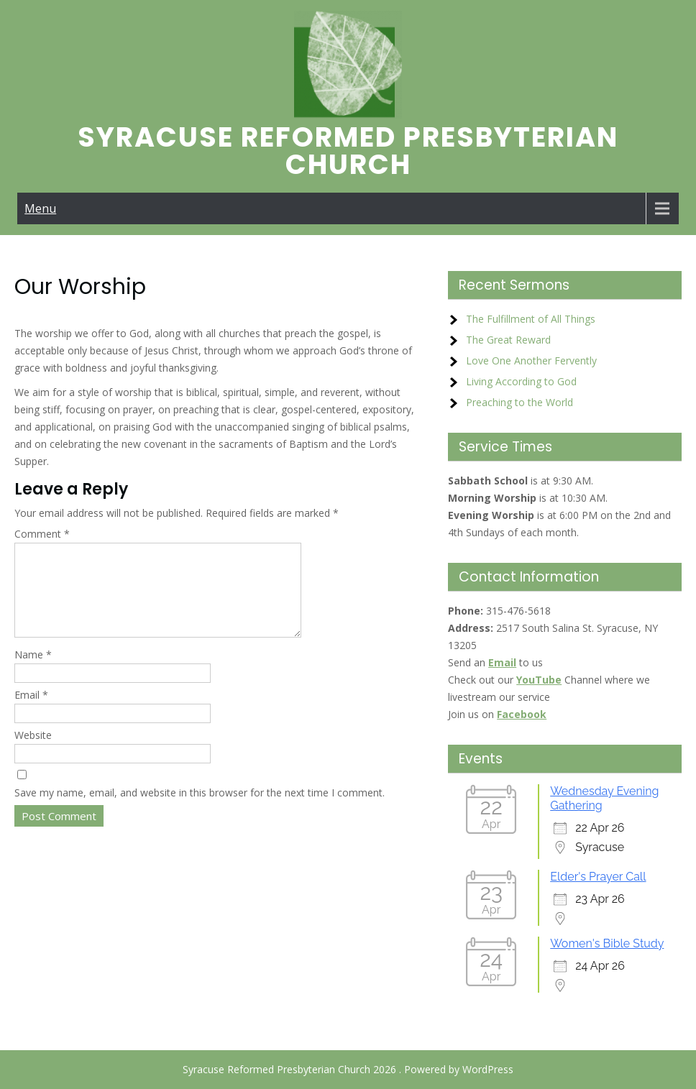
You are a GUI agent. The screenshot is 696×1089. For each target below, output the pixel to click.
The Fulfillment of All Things (530, 319)
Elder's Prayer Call (598, 876)
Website (33, 752)
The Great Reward (508, 339)
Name (33, 672)
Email (31, 712)
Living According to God (521, 381)
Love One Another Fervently (531, 360)
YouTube (539, 679)
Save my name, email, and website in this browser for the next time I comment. (199, 810)
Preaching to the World (519, 402)
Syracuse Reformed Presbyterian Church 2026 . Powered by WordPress (348, 1069)
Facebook (521, 714)
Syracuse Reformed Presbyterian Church (348, 150)
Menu (40, 208)
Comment (42, 534)
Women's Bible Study (607, 943)
